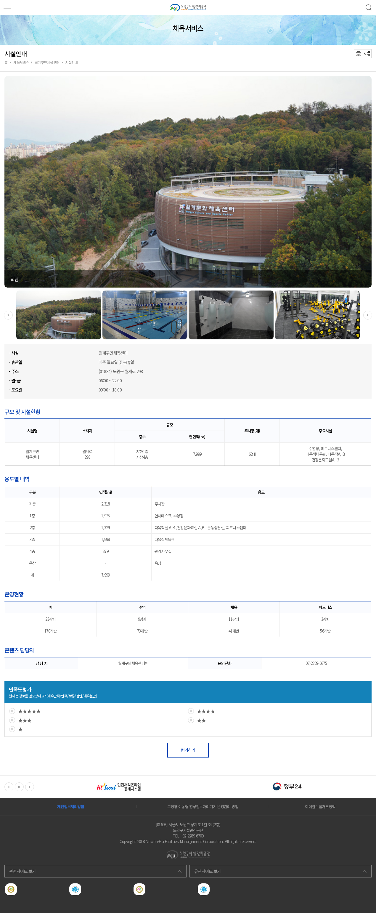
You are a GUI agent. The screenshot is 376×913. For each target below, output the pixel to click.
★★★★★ (29, 711)
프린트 (358, 53)
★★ (201, 720)
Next (367, 315)
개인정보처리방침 (70, 806)
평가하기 (188, 750)
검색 (368, 7)
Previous (8, 315)
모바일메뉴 (5, 5)
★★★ (25, 720)
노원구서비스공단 (188, 7)
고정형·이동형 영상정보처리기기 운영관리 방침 (202, 806)
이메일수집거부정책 (320, 806)
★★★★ (206, 711)
